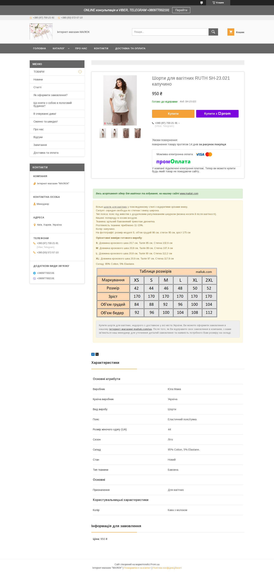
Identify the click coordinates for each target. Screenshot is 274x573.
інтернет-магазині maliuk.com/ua (130, 329)
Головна (39, 48)
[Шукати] (213, 32)
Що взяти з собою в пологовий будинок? (52, 104)
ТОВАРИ (38, 71)
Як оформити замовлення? (50, 95)
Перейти (181, 10)
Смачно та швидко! (45, 121)
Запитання (40, 144)
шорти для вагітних (115, 206)
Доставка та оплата (130, 48)
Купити (173, 113)
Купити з (217, 113)
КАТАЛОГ (59, 48)
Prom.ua (155, 564)
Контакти (101, 48)
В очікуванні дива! (44, 113)
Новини (38, 79)
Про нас (81, 48)
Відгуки (38, 137)
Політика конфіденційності (167, 568)
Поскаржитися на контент (137, 568)
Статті (37, 87)
